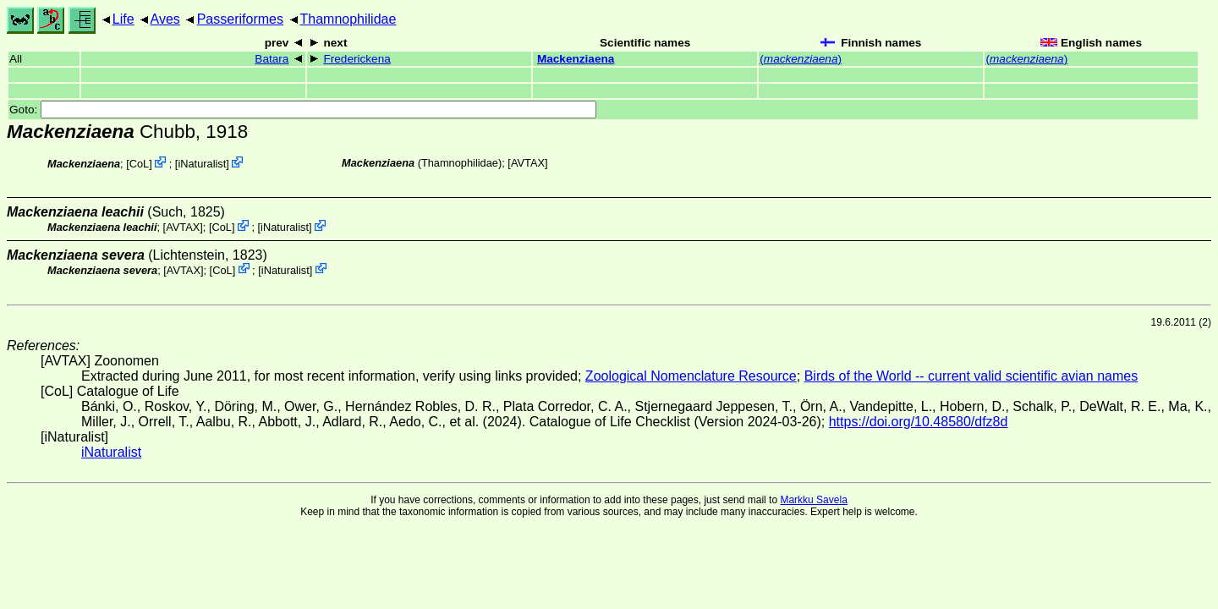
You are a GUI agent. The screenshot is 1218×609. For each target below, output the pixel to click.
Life (123, 19)
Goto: (302, 109)
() (801, 58)
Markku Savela (813, 500)
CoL (139, 163)
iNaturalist (202, 163)
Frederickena (356, 58)
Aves (165, 19)
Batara (271, 58)
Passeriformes (240, 19)
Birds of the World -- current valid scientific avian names (971, 376)
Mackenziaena (575, 58)
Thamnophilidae (348, 19)
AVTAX (528, 162)
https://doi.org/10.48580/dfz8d (918, 421)
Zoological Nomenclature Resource (691, 376)
